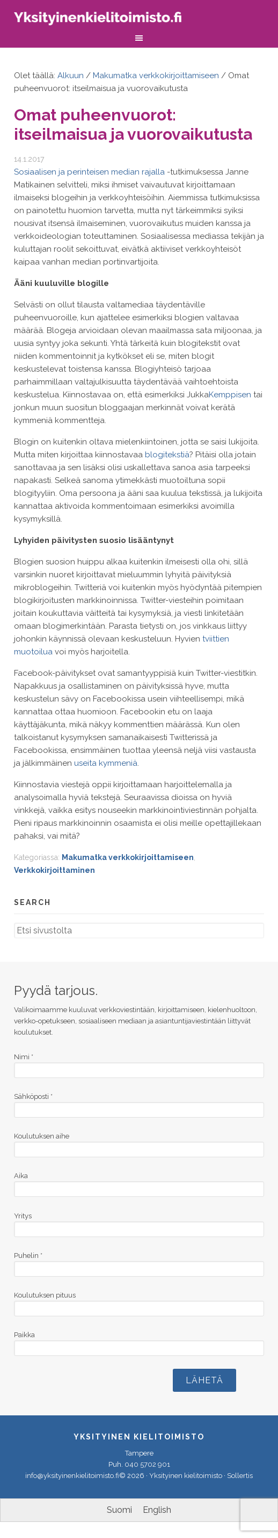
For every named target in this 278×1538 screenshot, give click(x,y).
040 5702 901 (147, 1464)
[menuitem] (119, 1510)
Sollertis (240, 1476)
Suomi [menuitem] (119, 1510)
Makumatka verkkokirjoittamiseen (128, 857)
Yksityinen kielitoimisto (105, 20)
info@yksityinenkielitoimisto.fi (72, 1476)
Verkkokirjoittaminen (54, 870)
